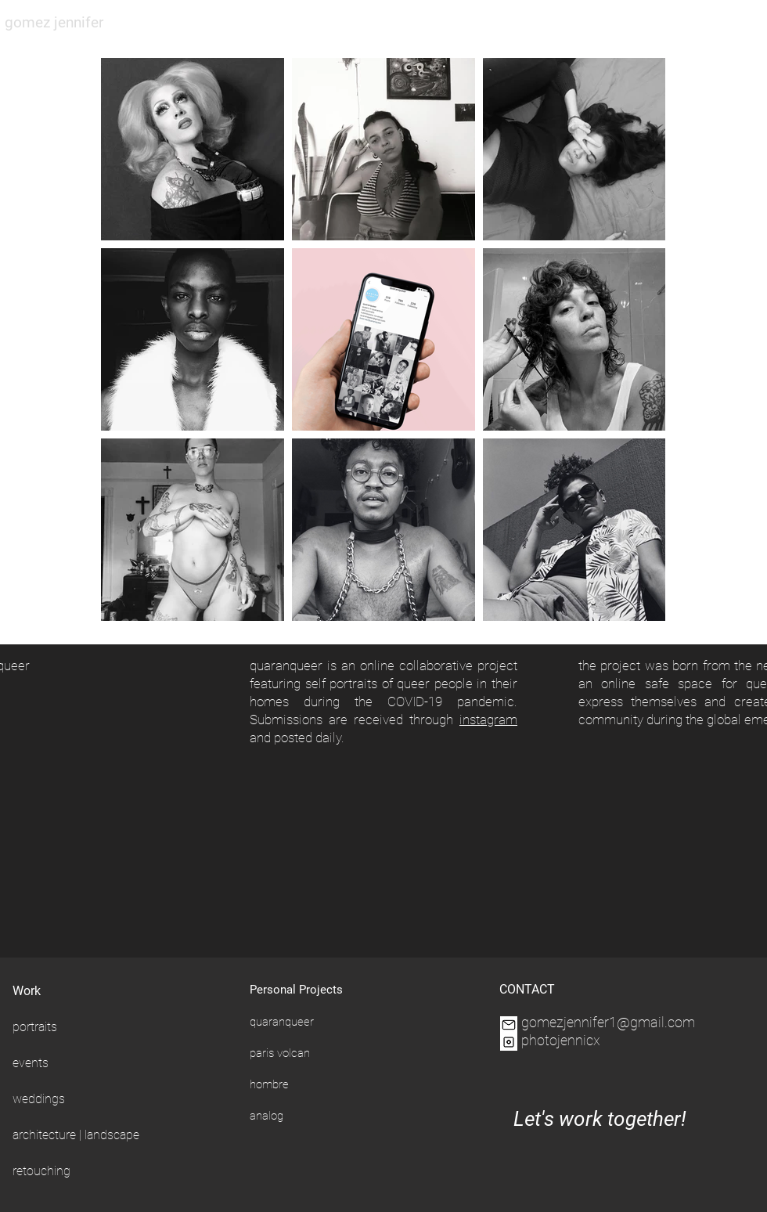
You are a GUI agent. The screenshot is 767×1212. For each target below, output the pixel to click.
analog (266, 1116)
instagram (488, 719)
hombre (269, 1084)
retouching (41, 1170)
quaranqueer (282, 1022)
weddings (39, 1098)
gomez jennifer (54, 22)
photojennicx (560, 1040)
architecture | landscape (76, 1134)
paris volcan (280, 1053)
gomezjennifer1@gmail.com (608, 1022)
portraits (35, 1026)
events (31, 1062)
